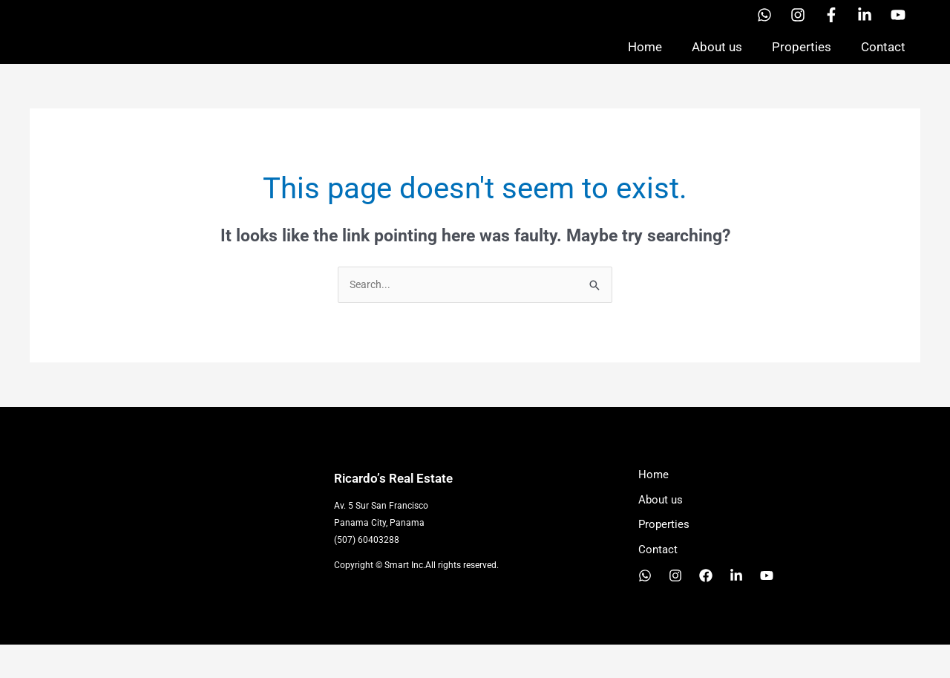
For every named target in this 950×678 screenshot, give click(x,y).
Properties (801, 62)
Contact (883, 62)
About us (717, 62)
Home (645, 62)
